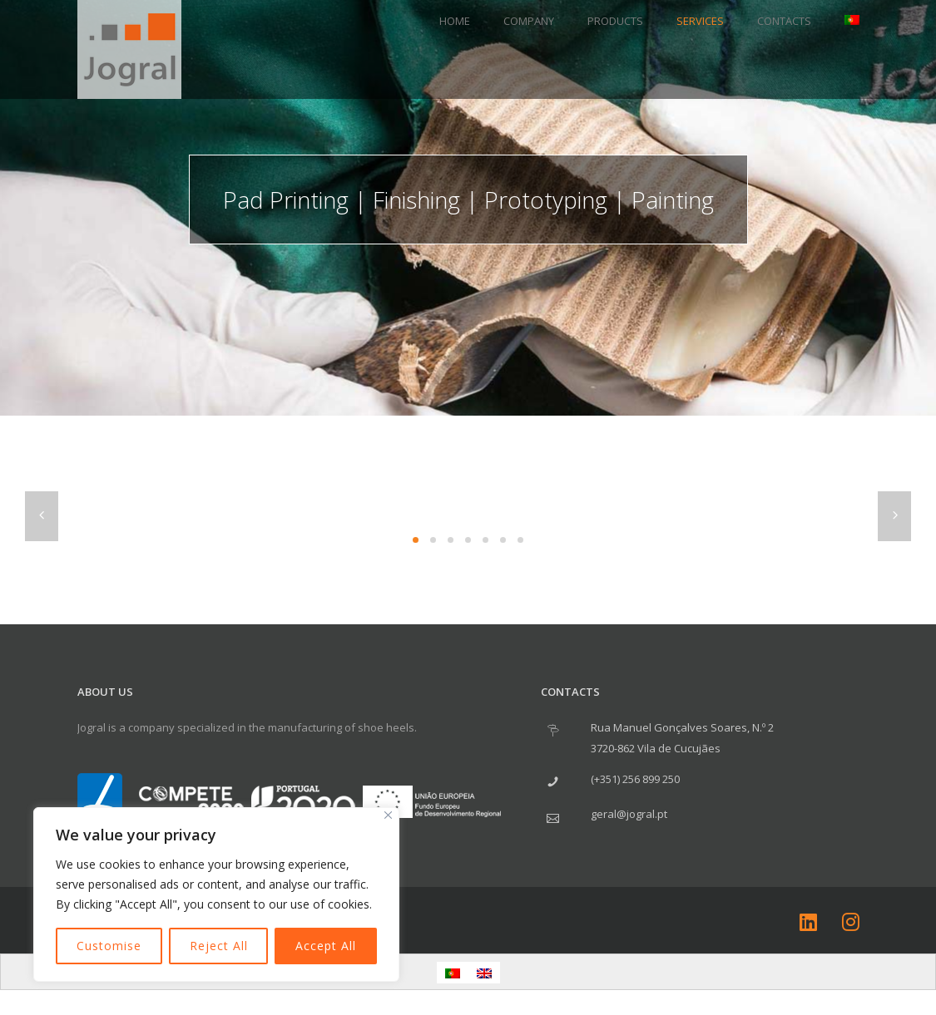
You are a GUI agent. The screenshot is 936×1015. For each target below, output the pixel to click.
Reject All (219, 945)
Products (615, 20)
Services (700, 20)
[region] (216, 894)
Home (454, 20)
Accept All (325, 945)
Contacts (784, 20)
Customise (109, 945)
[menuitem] (843, 20)
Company (528, 20)
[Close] (388, 815)
